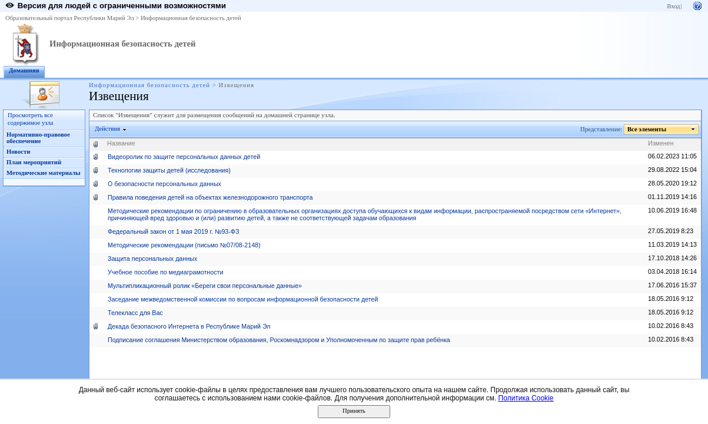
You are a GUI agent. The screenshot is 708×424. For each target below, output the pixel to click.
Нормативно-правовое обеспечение (38, 137)
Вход (673, 6)
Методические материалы (43, 173)
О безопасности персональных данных (164, 183)
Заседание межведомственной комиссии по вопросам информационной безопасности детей (243, 299)
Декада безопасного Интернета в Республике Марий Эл (189, 326)
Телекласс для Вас (135, 312)
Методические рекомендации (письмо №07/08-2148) (184, 245)
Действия (108, 128)
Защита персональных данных (152, 258)
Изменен (661, 143)
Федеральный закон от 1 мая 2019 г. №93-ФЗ (173, 231)
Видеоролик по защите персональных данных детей (184, 156)
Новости (18, 151)
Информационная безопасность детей (191, 18)
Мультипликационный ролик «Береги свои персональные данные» (205, 285)
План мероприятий (33, 162)
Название (121, 143)
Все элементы (647, 129)
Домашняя (24, 70)
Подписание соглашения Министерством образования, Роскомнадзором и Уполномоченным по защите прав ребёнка (279, 339)
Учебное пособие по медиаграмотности (165, 272)
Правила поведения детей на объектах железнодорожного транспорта (210, 197)
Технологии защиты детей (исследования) (169, 170)
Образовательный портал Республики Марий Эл (69, 18)
